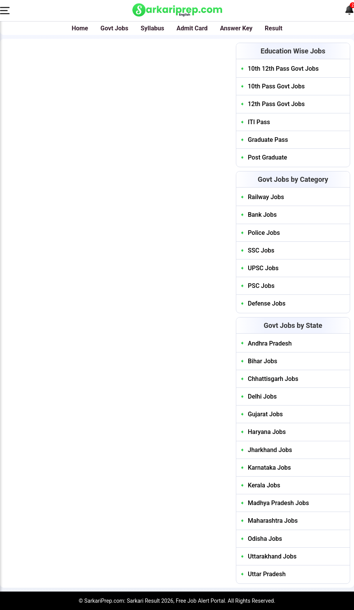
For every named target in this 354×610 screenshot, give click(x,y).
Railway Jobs (266, 197)
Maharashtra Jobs (273, 520)
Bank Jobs (262, 214)
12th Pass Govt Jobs (276, 104)
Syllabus (152, 28)
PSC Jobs (261, 285)
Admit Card (192, 28)
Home (80, 28)
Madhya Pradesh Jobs (278, 503)
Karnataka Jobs (269, 467)
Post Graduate (267, 157)
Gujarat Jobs (265, 414)
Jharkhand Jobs (270, 450)
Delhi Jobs (262, 396)
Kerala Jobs (264, 485)
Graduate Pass (268, 139)
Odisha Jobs (265, 538)
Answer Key (236, 28)
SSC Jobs (261, 250)
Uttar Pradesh (267, 574)
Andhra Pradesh (270, 343)
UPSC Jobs (263, 268)
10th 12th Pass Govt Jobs (283, 68)
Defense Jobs (267, 303)
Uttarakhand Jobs (272, 556)
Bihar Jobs (262, 361)
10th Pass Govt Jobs (276, 86)
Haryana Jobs (267, 431)
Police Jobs (264, 232)
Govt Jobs (114, 28)
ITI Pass (259, 122)
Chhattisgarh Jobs (273, 378)
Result (273, 28)
